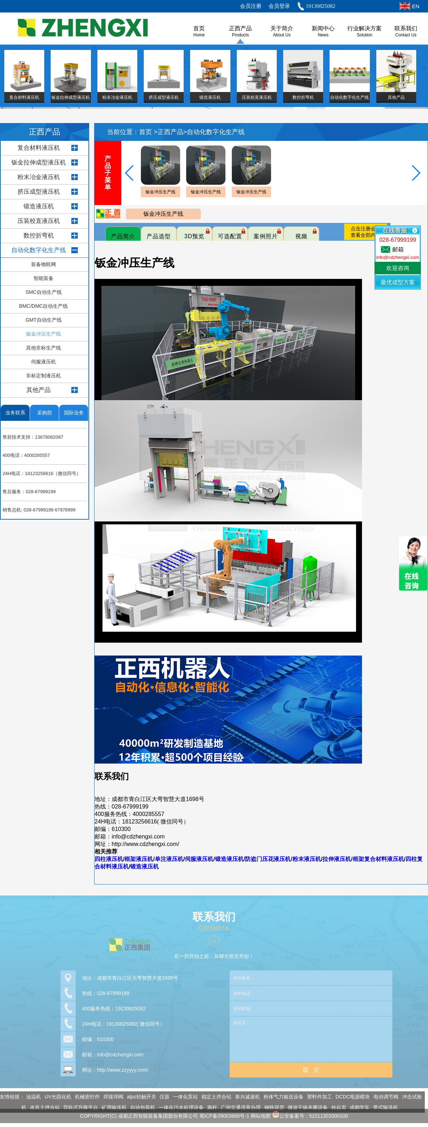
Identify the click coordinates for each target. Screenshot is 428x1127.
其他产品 (38, 390)
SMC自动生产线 (43, 292)
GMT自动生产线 (43, 320)
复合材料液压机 (38, 147)
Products (240, 34)
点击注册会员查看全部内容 (366, 232)
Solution (364, 34)
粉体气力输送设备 (280, 1097)
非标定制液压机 (43, 375)
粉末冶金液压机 (38, 177)
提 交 (311, 1066)
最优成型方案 (398, 282)
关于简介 (281, 28)
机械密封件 (83, 1097)
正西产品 (240, 28)
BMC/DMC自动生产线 (43, 306)
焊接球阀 (110, 1097)
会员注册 (250, 6)
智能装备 (44, 278)
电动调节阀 (382, 1097)
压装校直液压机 (38, 221)
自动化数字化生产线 (38, 250)
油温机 (29, 1097)
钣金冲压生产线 (43, 334)
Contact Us (405, 34)
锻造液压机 (39, 206)
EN (415, 6)
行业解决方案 (364, 28)
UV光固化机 (54, 1097)
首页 (146, 132)
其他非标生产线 (43, 348)
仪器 (161, 1097)
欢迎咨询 (397, 268)
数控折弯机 (39, 235)
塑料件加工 (316, 1097)
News (323, 34)
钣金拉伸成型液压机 (38, 162)
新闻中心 (323, 28)
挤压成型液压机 (38, 191)
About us (281, 34)
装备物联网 (43, 264)
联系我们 (405, 28)
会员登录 (279, 6)
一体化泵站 (181, 1097)
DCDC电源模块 (349, 1097)
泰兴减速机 (243, 1097)
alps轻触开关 (138, 1097)
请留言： (311, 1035)
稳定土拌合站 (213, 1097)
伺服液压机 (43, 361)
